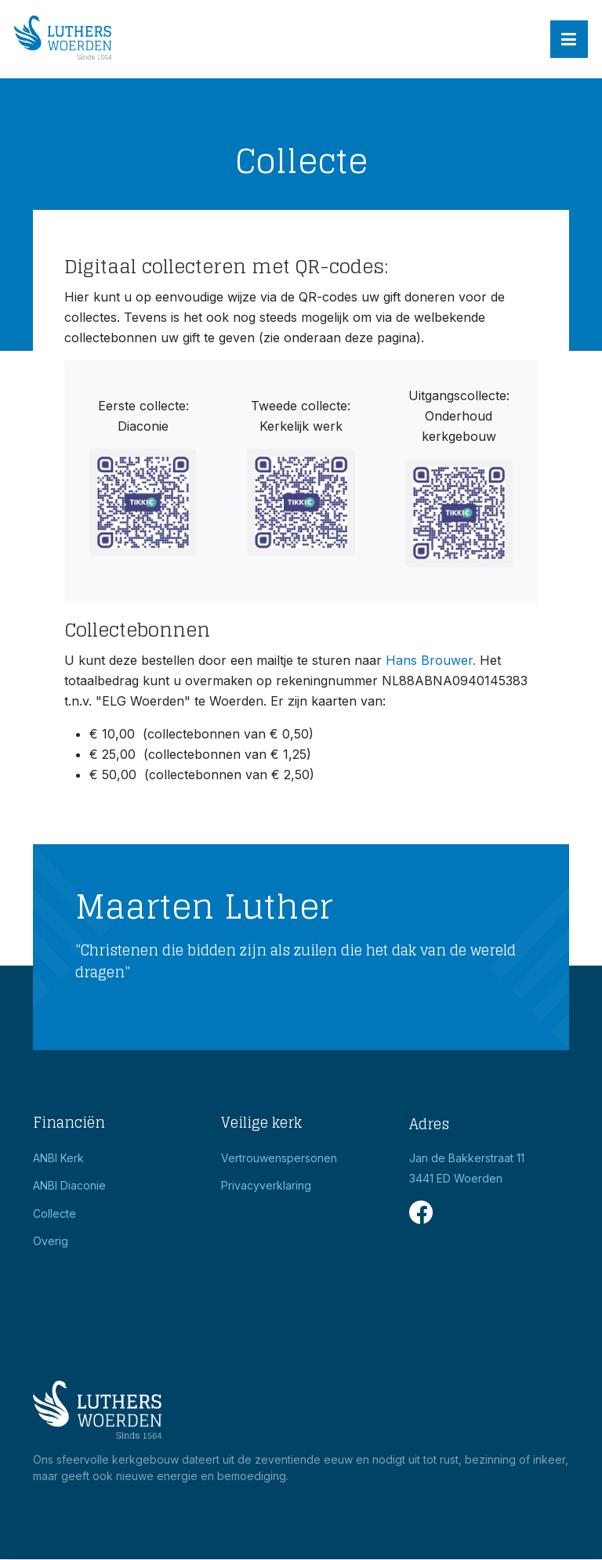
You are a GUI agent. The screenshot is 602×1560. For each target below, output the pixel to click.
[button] (569, 39)
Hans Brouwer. (431, 660)
